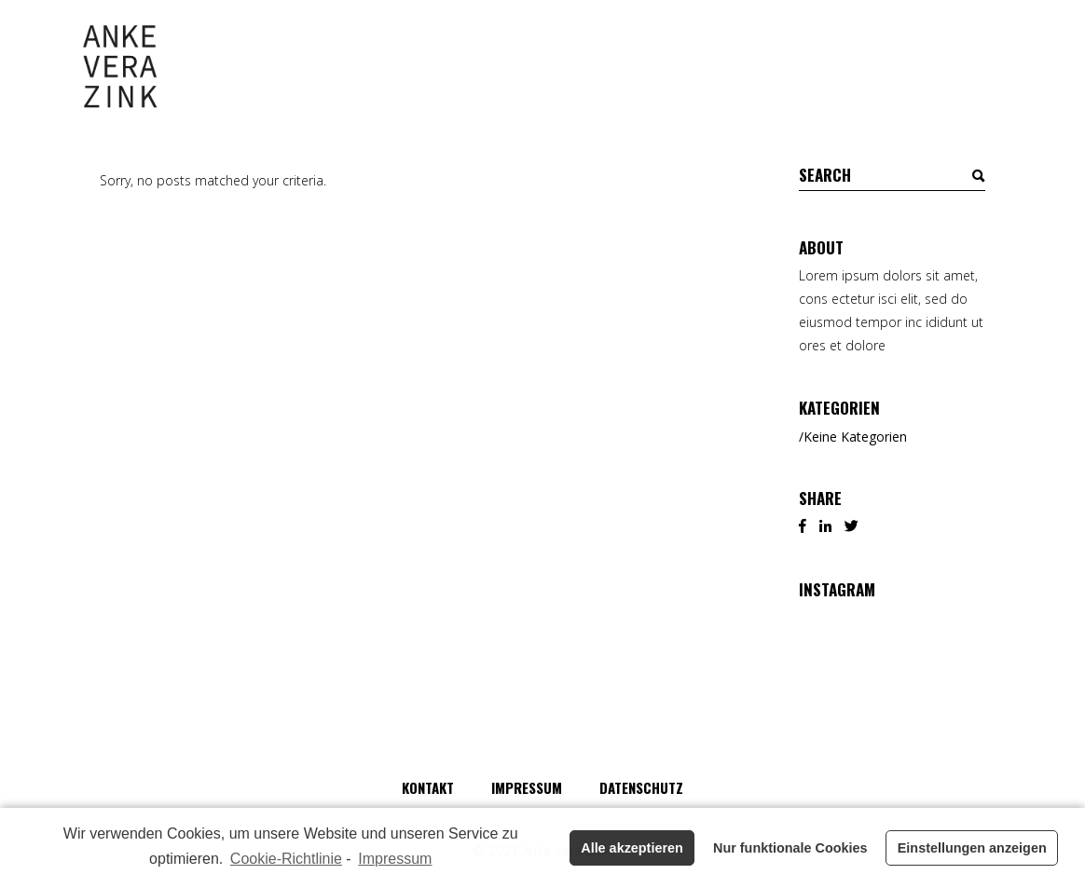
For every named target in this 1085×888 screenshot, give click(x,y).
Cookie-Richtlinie (286, 859)
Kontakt (428, 787)
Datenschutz (641, 787)
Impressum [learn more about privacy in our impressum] (395, 859)
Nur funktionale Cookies (790, 847)
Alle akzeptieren (632, 847)
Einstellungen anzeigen (972, 847)
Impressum (526, 787)
